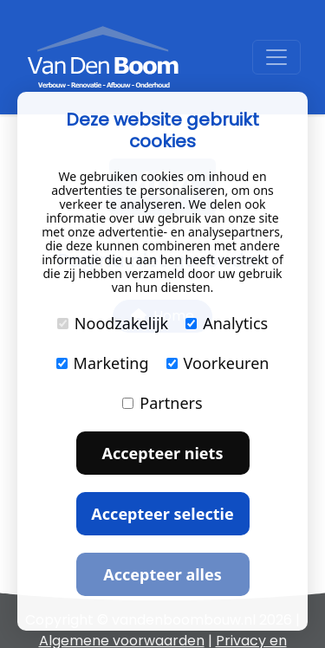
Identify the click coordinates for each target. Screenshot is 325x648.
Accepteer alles (162, 574)
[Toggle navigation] (276, 57)
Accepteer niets (163, 453)
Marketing (102, 363)
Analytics (226, 323)
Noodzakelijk (112, 323)
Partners (162, 402)
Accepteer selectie (162, 513)
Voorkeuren (218, 363)
